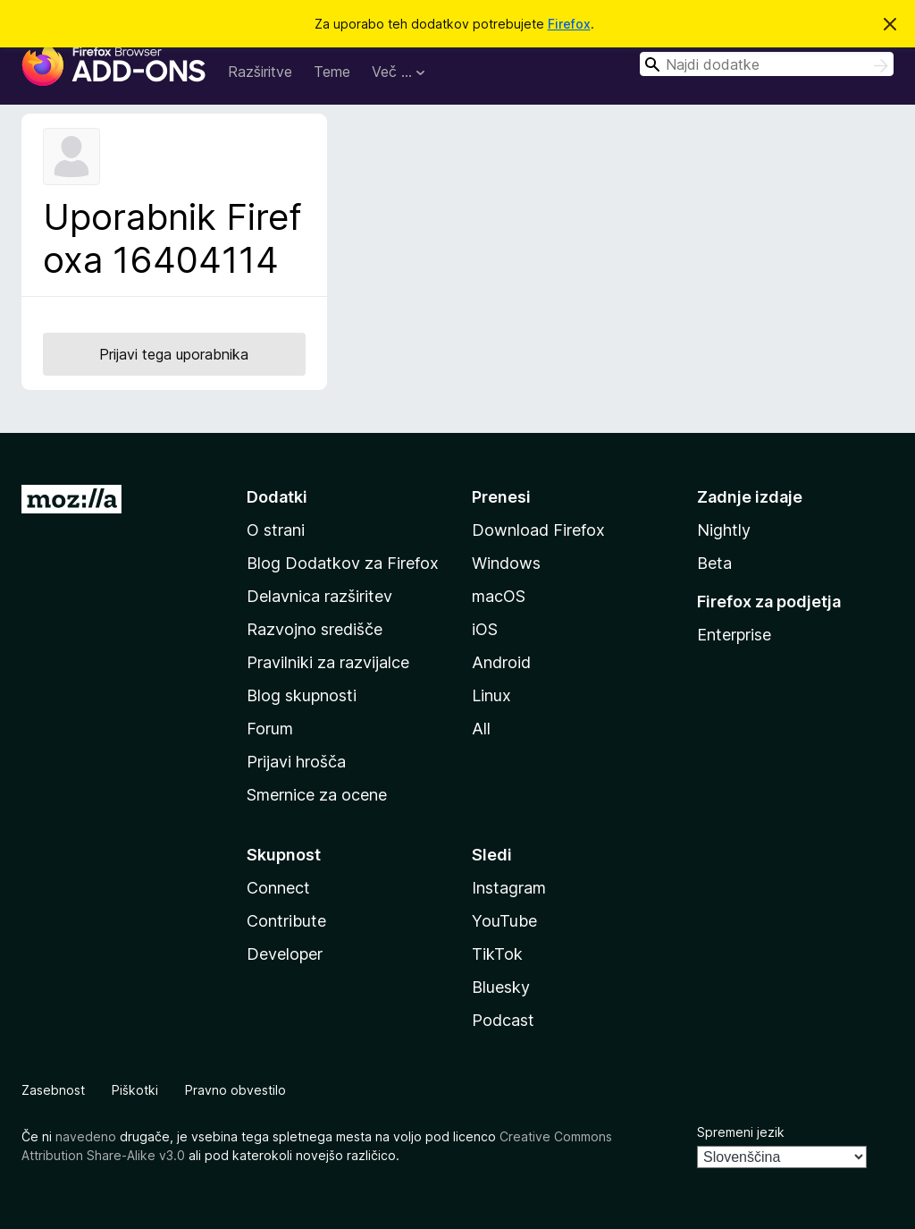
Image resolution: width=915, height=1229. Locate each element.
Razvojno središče (314, 629)
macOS (498, 596)
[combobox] (767, 64)
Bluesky (501, 987)
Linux (491, 695)
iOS (485, 629)
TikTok (497, 954)
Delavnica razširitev (319, 596)
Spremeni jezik (741, 1132)
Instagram (509, 887)
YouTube (504, 920)
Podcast (503, 1020)
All (481, 728)
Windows (506, 563)
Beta (714, 563)
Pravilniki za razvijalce (328, 662)
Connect (278, 887)
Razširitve (260, 72)
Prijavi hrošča (296, 761)
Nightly (724, 530)
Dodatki (277, 496)
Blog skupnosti (302, 695)
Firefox (569, 23)
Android (501, 662)
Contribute (286, 920)
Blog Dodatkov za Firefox (343, 563)
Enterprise (734, 634)
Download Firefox (538, 530)
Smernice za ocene (317, 794)
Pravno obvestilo (235, 1090)
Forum (270, 728)
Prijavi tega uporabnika (173, 354)
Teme (332, 72)
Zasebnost (53, 1090)
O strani (276, 530)
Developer (285, 954)
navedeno (85, 1136)
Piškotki (135, 1090)
